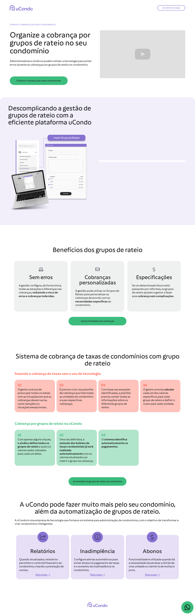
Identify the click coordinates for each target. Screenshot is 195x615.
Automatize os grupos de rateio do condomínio (97, 481)
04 (145, 385)
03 (103, 385)
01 (20, 385)
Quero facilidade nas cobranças (97, 321)
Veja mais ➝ (42, 574)
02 (62, 385)
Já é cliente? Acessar (171, 8)
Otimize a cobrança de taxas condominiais (38, 80)
